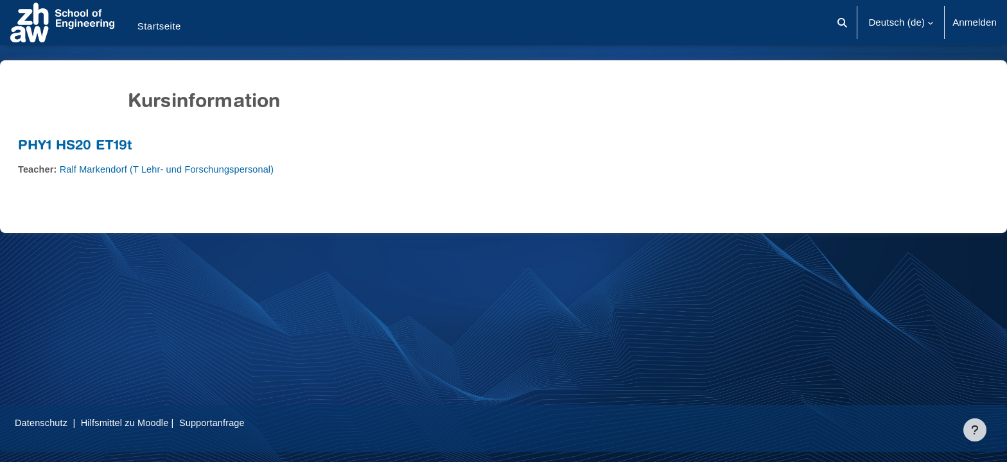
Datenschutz (73, 422)
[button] (843, 22)
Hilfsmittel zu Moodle (160, 422)
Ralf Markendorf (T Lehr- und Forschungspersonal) (203, 169)
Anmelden (974, 22)
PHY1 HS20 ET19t (106, 146)
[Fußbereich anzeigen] (974, 429)
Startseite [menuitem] (159, 26)
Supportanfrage (250, 422)
